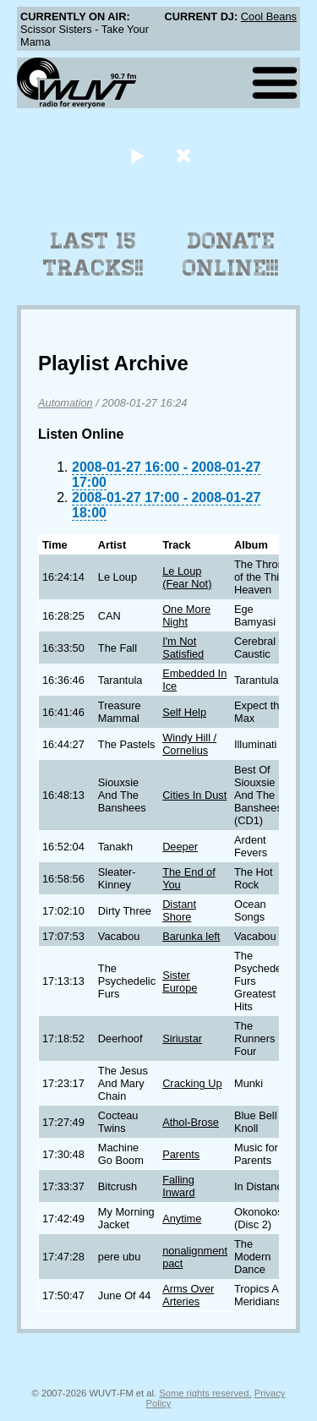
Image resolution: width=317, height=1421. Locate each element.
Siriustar (182, 1038)
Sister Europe (179, 981)
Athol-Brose (190, 1122)
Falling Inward (178, 1186)
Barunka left (191, 936)
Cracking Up (191, 1083)
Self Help (184, 712)
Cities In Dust (194, 795)
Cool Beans (269, 16)
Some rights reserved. (205, 1393)
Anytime (181, 1218)
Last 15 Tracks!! (93, 254)
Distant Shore (179, 910)
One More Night (186, 615)
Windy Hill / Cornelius (189, 744)
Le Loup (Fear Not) (186, 577)
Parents (180, 1154)
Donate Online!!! (231, 254)
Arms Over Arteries (188, 1295)
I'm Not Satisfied (183, 647)
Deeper (180, 846)
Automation (65, 402)
